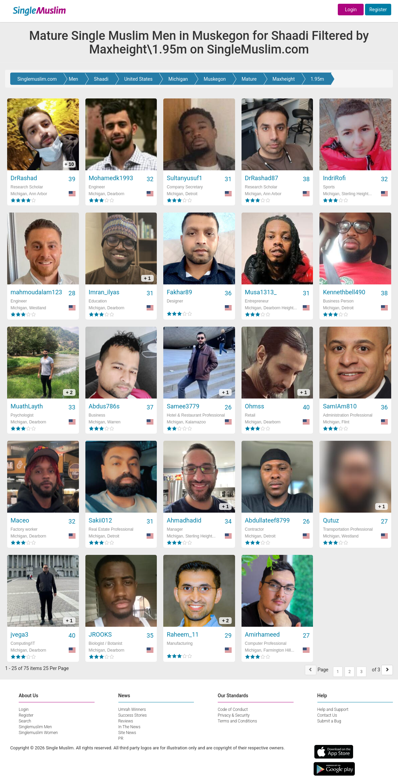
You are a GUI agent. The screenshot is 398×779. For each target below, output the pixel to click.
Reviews (125, 721)
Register (378, 9)
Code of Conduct (233, 709)
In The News (129, 727)
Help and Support (333, 709)
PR (120, 738)
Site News (127, 732)
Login (351, 9)
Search (25, 721)
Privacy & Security (234, 715)
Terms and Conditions (237, 721)
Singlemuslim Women (38, 732)
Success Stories (132, 715)
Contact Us (327, 715)
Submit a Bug (329, 721)
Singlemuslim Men (35, 727)
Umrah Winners (132, 709)
